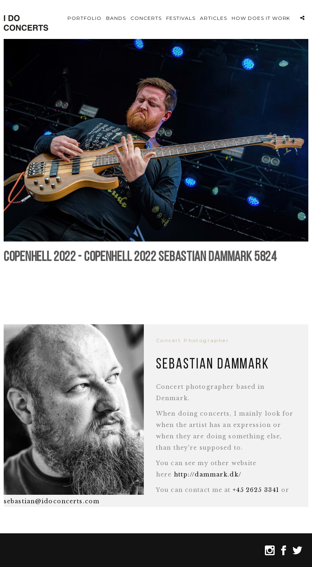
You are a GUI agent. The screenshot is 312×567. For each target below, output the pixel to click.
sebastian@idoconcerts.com (52, 498)
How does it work (261, 18)
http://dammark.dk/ (207, 471)
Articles (213, 18)
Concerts (146, 18)
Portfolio (84, 18)
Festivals (180, 18)
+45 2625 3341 (256, 487)
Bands (116, 18)
